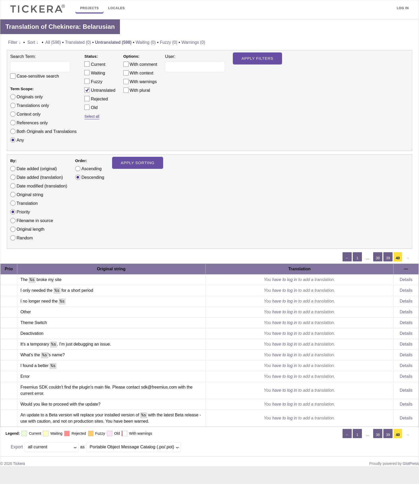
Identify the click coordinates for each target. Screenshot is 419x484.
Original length (30, 229)
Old (90, 107)
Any (20, 140)
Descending (92, 177)
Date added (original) (36, 168)
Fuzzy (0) (168, 42)
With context (141, 73)
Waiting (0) (146, 42)
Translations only (32, 105)
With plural (140, 90)
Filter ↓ (14, 42)
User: (170, 56)
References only (32, 122)
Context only (28, 114)
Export (17, 447)
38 (378, 258)
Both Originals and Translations (46, 131)
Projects (89, 8)
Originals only (29, 96)
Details (406, 279)
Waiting (94, 72)
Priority (23, 211)
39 (388, 258)
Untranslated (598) (113, 42)
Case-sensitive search (37, 76)
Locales (116, 8)
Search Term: (23, 56)
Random (24, 237)
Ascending (91, 168)
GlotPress (411, 463)
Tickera (19, 463)
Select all (91, 116)
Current (94, 64)
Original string (29, 194)
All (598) (53, 42)
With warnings (143, 81)
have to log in (284, 279)
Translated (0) (78, 42)
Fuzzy (93, 81)
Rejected (96, 98)
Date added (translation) (39, 177)
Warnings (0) (193, 42)
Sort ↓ (32, 42)
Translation (27, 203)
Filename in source (34, 220)
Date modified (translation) (41, 186)
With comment (143, 64)
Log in (403, 8)
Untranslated (99, 90)
